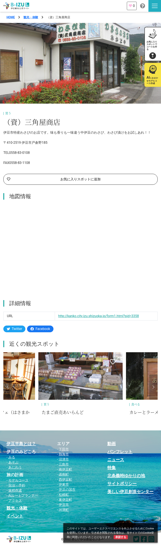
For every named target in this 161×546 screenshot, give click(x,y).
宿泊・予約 (16, 485)
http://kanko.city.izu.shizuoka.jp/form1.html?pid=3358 (98, 316)
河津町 (64, 510)
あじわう (15, 467)
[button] (7, 387)
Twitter (14, 329)
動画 (111, 443)
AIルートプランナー (23, 495)
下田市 (64, 449)
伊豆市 (64, 505)
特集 (111, 467)
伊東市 (64, 485)
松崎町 (64, 495)
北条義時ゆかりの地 (126, 475)
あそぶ (13, 462)
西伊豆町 (65, 479)
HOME (10, 17)
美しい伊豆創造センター (130, 491)
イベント (14, 515)
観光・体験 (30, 17)
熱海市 (64, 454)
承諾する (120, 537)
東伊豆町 (65, 500)
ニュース (115, 459)
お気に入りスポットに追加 (54, 179)
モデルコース (18, 480)
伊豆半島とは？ (21, 443)
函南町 (64, 474)
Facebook (40, 329)
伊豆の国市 (67, 490)
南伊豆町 (65, 469)
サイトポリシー (122, 483)
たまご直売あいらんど (63, 412)
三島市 (64, 464)
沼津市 (64, 459)
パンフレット (119, 451)
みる (11, 457)
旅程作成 (15, 490)
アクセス (15, 500)
